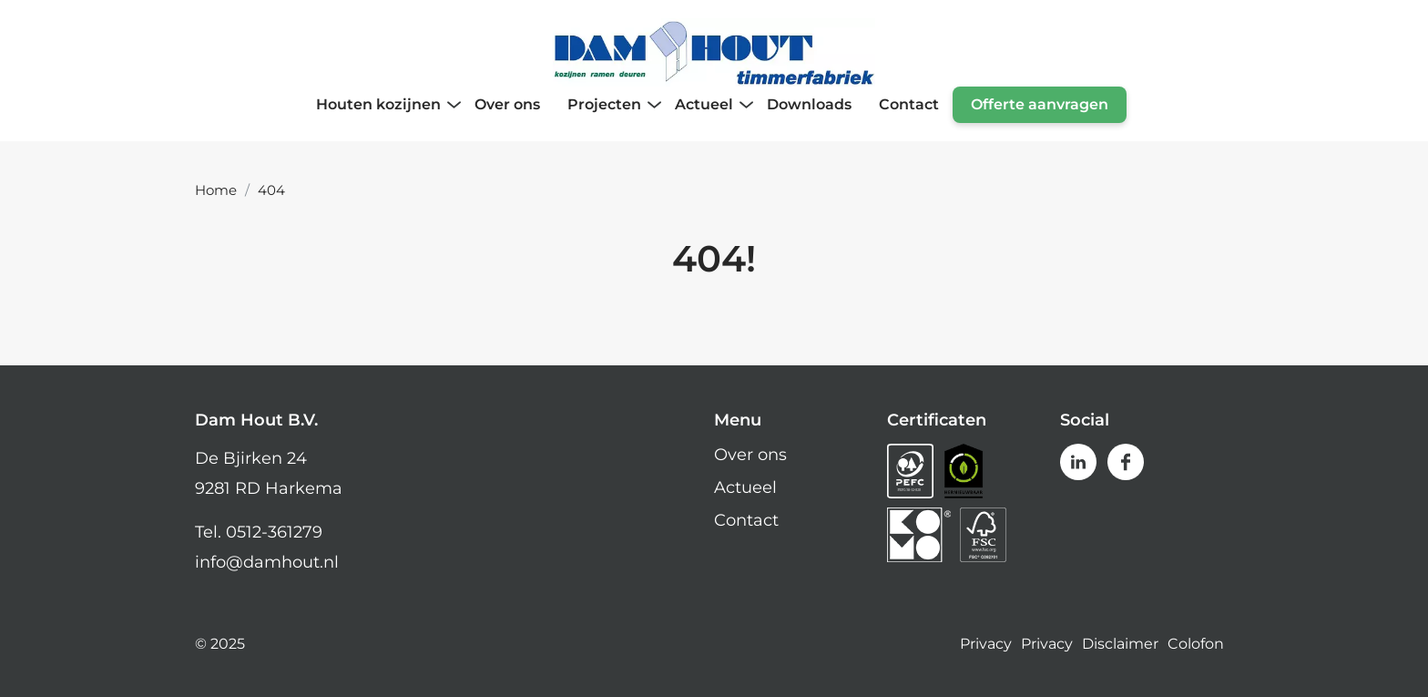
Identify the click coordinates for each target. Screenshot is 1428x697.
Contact (746, 520)
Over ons (750, 455)
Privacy (986, 644)
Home (216, 190)
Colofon (1196, 644)
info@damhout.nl (267, 562)
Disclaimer (1120, 644)
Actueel (745, 487)
